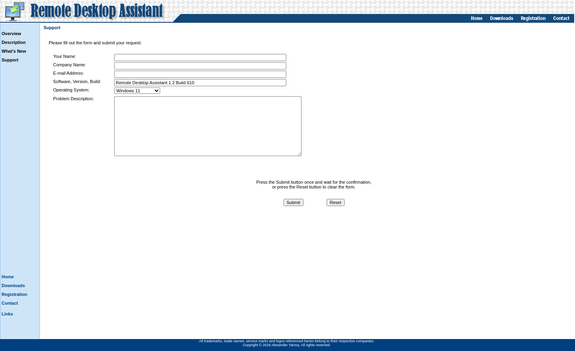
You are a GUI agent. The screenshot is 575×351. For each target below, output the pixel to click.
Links (7, 313)
